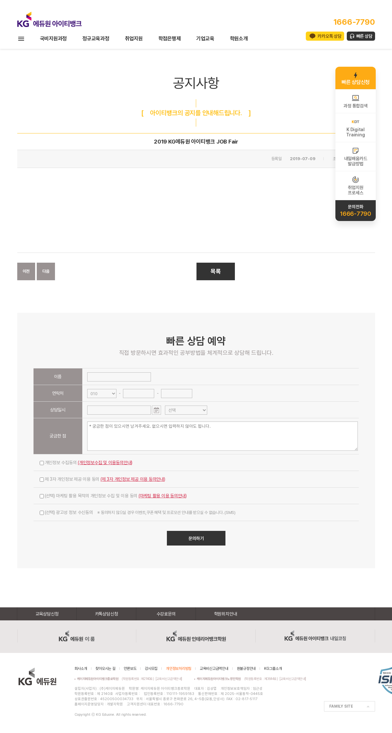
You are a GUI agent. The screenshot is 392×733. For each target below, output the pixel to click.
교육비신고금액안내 (214, 668)
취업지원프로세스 (355, 185)
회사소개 (80, 668)
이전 (26, 271)
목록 (215, 271)
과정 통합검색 (355, 101)
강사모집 (151, 668)
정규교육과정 (95, 38)
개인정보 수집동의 (86, 462)
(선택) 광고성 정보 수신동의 (138, 512)
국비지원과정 (53, 38)
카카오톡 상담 (329, 36)
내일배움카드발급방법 (355, 156)
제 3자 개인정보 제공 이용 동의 (102, 479)
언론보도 (130, 668)
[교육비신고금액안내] (168, 679)
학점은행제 (169, 38)
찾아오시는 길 (105, 668)
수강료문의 (166, 613)
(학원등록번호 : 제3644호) (238, 679)
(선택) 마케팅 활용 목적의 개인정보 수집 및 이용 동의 (113, 495)
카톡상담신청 (106, 613)
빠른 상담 (364, 36)
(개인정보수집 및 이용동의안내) (105, 462)
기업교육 (205, 38)
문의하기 (196, 538)
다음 (45, 271)
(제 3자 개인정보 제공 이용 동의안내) (133, 479)
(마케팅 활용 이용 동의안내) (163, 495)
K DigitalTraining (355, 127)
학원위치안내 (225, 613)
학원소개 (239, 38)
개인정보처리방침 (178, 668)
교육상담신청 (47, 613)
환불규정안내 (246, 668)
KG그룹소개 (273, 668)
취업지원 (134, 38)
